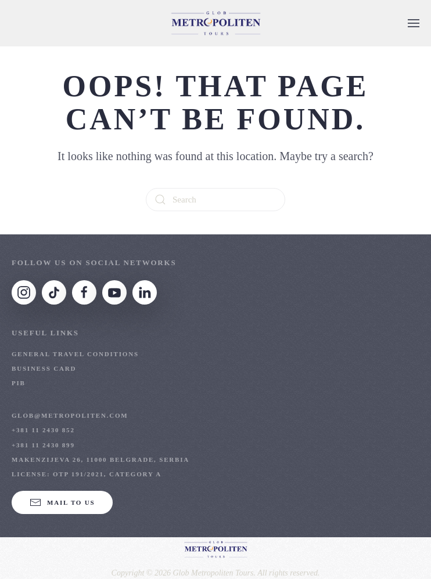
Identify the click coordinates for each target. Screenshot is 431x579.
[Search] (215, 199)
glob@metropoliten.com (70, 415)
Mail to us (62, 502)
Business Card (44, 368)
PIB (19, 382)
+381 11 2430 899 (43, 445)
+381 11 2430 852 (43, 429)
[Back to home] (215, 23)
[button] (413, 23)
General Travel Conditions (75, 353)
